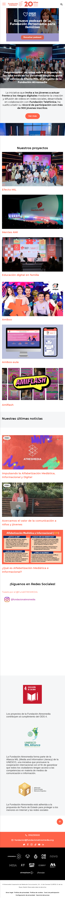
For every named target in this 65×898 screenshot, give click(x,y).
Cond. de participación (51, 892)
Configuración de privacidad (25, 895)
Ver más (32, 116)
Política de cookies (36, 892)
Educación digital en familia (20, 274)
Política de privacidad (21, 892)
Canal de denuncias (42, 895)
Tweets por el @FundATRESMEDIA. (20, 592)
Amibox (7, 319)
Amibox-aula (10, 362)
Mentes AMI (10, 232)
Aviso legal (9, 892)
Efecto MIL (9, 189)
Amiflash (8, 404)
